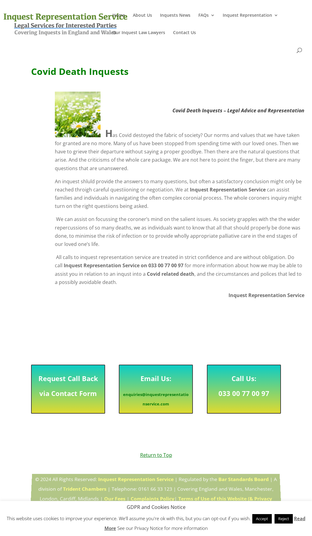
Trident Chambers (85, 489)
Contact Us (184, 32)
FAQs (203, 15)
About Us (142, 15)
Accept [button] (262, 518)
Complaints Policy (153, 498)
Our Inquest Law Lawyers (138, 32)
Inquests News (175, 15)
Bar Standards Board (243, 481)
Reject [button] (283, 518)
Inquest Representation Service (136, 481)
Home (118, 15)
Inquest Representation (247, 15)
